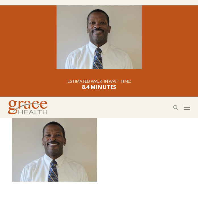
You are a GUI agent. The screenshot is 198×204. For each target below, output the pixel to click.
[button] (187, 107)
